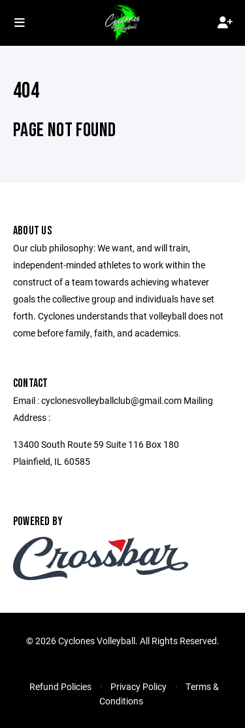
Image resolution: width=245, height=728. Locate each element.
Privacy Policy (138, 686)
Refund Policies (60, 686)
